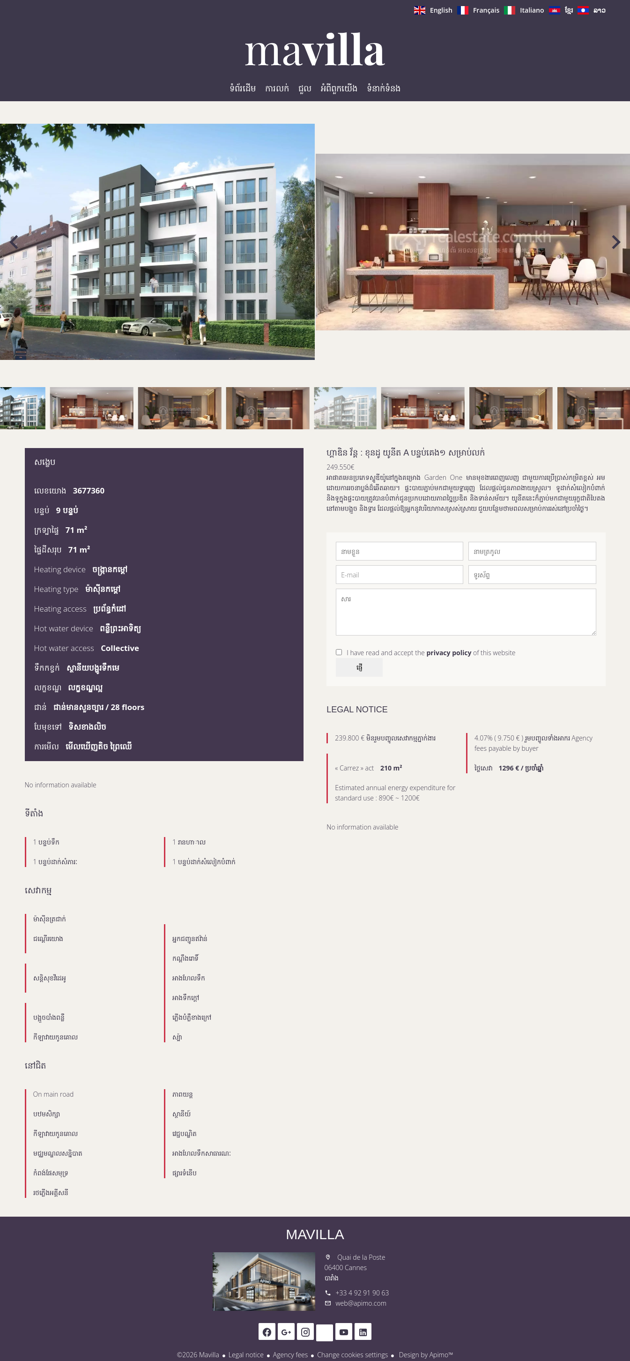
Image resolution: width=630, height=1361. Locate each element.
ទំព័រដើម (315, 48)
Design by (425, 1354)
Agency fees (290, 1354)
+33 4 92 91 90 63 (362, 1292)
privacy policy (448, 652)
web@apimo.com (361, 1303)
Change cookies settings (352, 1354)
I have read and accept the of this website (431, 652)
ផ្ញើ (359, 667)
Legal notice (246, 1354)
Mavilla (315, 1234)
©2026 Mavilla (198, 1354)
